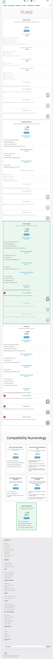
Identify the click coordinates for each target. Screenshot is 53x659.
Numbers (37, 5)
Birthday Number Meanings (9, 566)
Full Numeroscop (7, 615)
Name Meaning (7, 545)
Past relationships (7, 577)
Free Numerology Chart (8, 604)
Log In (33, 0)
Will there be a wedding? (8, 574)
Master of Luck (7, 618)
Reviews (6, 633)
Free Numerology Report (9, 607)
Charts (5, 5)
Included (26, 137)
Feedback (6, 631)
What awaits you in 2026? (9, 550)
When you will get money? (9, 598)
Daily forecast (7, 553)
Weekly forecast (7, 552)
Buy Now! (26, 30)
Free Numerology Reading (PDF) (10, 605)
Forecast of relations (8, 576)
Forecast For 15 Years (8, 548)
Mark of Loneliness (8, 622)
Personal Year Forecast (8, 617)
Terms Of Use (6, 636)
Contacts (6, 640)
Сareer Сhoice (7, 557)
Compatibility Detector (8, 620)
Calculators (11, 5)
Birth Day (6, 543)
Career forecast (7, 583)
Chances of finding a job (8, 585)
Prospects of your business (9, 590)
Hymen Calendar (7, 623)
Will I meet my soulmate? (9, 572)
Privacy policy (7, 635)
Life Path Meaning (7, 564)
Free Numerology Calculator (9, 609)
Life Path (24, 5)
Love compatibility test (8, 555)
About (5, 629)
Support (27, 0)
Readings (18, 5)
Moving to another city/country (10, 596)
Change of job (6, 587)
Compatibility (30, 5)
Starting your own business (9, 588)
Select (27, 35)
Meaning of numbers (8, 563)
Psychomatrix (7, 546)
